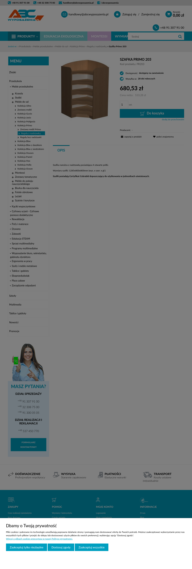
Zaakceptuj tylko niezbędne (26, 547)
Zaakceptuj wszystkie (92, 547)
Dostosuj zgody (60, 547)
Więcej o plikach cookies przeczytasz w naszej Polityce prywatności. (39, 538)
